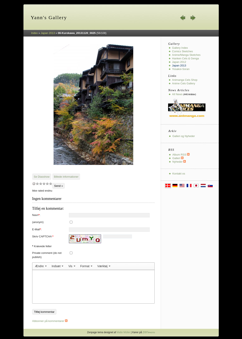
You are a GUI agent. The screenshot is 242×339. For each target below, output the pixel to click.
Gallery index (180, 47)
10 (50, 183)
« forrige (183, 17)
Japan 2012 (179, 62)
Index (34, 33)
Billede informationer (66, 176)
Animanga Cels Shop (184, 79)
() (38, 222)
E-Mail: (37, 229)
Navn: (36, 215)
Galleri (177, 158)
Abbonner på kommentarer (49, 321)
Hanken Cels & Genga (185, 58)
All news (177, 94)
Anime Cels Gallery (183, 83)
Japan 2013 (48, 33)
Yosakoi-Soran (180, 69)
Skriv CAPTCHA (43, 236)
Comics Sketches (182, 51)
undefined (33, 183)
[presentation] (41, 266)
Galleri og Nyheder (183, 136)
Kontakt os (178, 173)
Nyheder (179, 161)
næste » (192, 17)
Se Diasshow (42, 176)
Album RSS (180, 154)
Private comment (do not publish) (47, 255)
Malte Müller (123, 332)
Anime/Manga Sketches (186, 54)
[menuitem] (41, 266)
